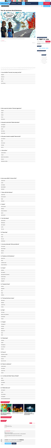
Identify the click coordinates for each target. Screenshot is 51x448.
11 (20, 67)
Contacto (44, 63)
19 (3, 69)
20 (5, 69)
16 (30, 67)
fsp (6, 425)
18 (1, 69)
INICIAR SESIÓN (8, 443)
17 (32, 67)
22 (9, 69)
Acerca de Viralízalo (43, 57)
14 (26, 67)
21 (7, 69)
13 (24, 67)
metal (40, 48)
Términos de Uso (44, 58)
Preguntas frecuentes (43, 62)
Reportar (33, 42)
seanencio (3, 40)
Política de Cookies (43, 61)
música (47, 48)
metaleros (43, 48)
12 (22, 67)
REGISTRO (13, 443)
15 (28, 67)
